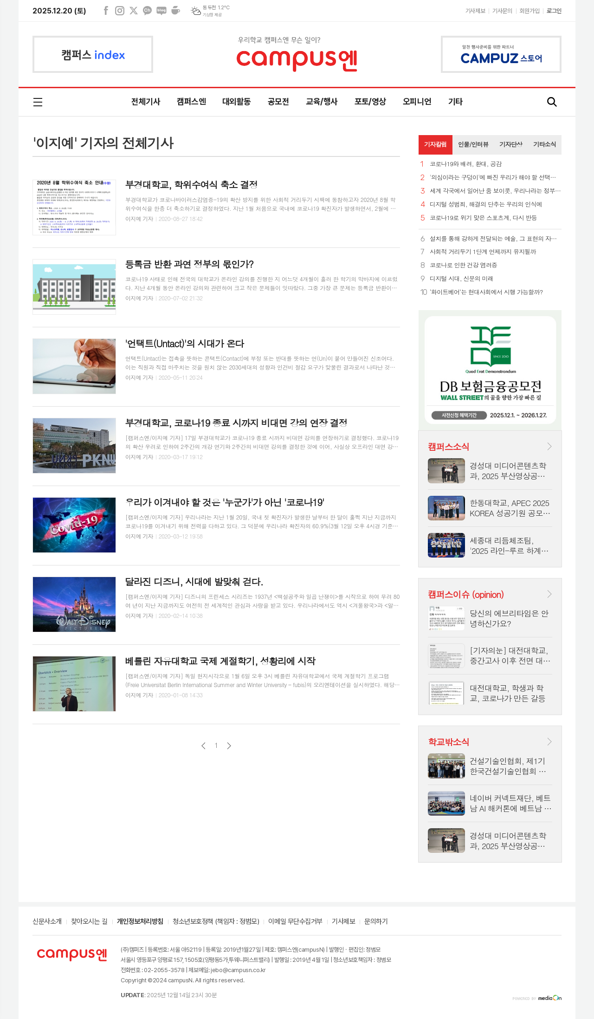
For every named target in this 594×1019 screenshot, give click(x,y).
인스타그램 (120, 11)
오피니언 (417, 101)
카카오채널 (148, 11)
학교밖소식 (448, 741)
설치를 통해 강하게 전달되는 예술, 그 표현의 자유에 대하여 (496, 239)
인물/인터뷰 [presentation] (473, 144)
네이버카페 (175, 11)
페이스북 (106, 11)
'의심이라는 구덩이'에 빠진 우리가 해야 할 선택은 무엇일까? (496, 178)
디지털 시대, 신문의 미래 (461, 279)
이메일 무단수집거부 (295, 922)
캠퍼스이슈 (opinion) (466, 594)
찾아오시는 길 (89, 922)
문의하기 (375, 922)
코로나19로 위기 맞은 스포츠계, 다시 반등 (483, 218)
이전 (203, 745)
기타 (455, 101)
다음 (229, 745)
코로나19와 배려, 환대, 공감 (466, 164)
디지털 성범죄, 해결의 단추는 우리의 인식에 (486, 204)
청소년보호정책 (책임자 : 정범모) (216, 922)
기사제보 (475, 10)
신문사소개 (47, 922)
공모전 (278, 101)
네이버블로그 (161, 11)
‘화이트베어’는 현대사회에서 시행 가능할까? (486, 292)
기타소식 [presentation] (544, 144)
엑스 (134, 11)
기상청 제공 (212, 15)
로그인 (554, 10)
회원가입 (529, 10)
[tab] (435, 145)
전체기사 (145, 101)
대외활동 (236, 101)
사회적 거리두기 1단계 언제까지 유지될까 (483, 252)
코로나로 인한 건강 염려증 (463, 265)
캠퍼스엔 (191, 101)
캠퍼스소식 (448, 446)
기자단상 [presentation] (510, 144)
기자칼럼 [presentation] (435, 144)
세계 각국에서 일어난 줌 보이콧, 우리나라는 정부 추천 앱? (496, 191)
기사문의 (502, 10)
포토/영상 (370, 101)
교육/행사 (321, 101)
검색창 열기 (552, 102)
